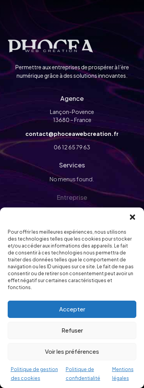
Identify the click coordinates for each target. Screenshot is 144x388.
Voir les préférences (72, 351)
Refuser (72, 330)
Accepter (72, 309)
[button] (132, 217)
